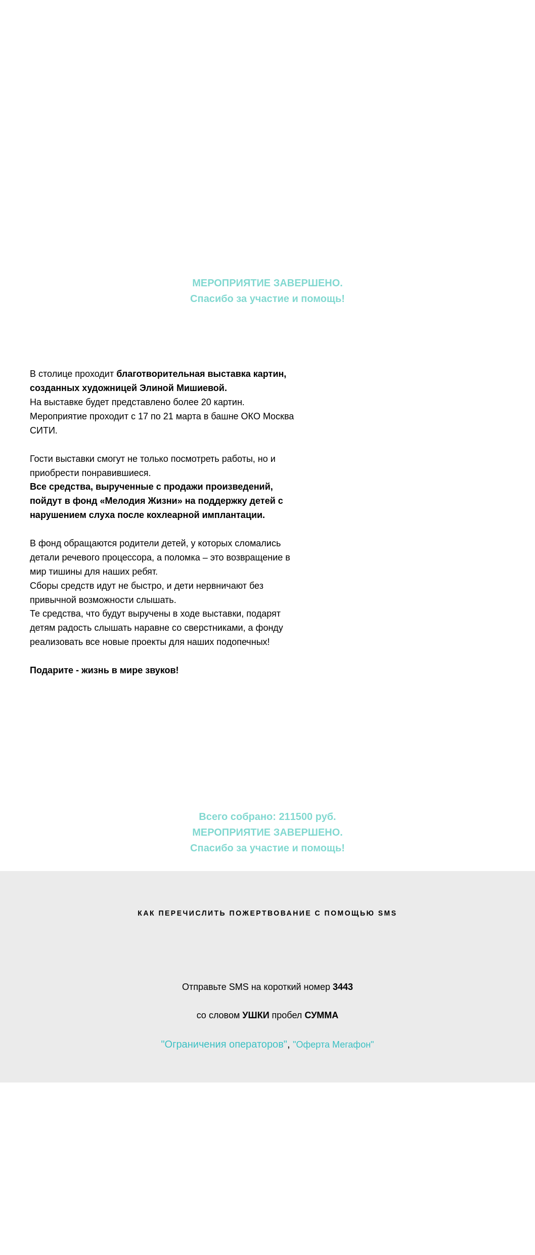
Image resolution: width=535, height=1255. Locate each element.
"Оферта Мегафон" (333, 1045)
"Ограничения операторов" (224, 1044)
